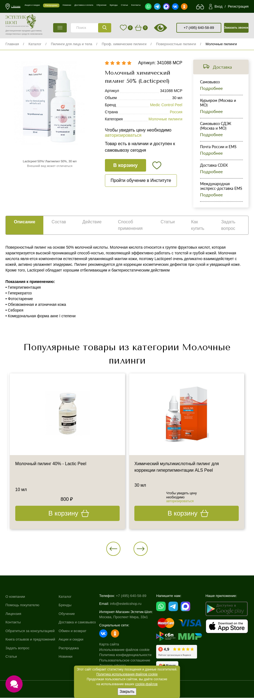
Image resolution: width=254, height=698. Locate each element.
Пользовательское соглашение (124, 661)
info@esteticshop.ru (125, 604)
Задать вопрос (17, 649)
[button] (114, 549)
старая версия (167, 27)
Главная (12, 44)
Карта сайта (109, 645)
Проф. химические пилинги (124, 44)
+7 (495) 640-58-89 (199, 28)
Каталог (34, 44)
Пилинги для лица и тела (71, 44)
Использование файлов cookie (124, 650)
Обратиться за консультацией (30, 631)
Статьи (11, 657)
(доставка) (36, 30)
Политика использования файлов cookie (127, 674)
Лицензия (13, 614)
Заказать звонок (236, 27)
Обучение (67, 614)
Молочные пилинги (221, 44)
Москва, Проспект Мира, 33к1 (123, 617)
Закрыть (127, 691)
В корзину (125, 165)
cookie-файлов (146, 684)
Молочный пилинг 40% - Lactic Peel (51, 464)
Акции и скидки (71, 640)
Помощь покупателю (22, 605)
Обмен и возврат (72, 631)
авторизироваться (123, 135)
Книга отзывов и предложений (30, 640)
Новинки (65, 657)
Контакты (13, 623)
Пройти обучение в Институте (141, 180)
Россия (176, 112)
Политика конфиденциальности (125, 655)
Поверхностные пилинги (176, 44)
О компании (15, 597)
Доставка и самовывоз (77, 623)
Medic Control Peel (166, 105)
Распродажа (69, 649)
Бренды (65, 605)
